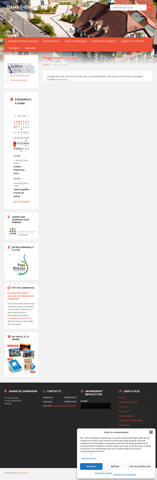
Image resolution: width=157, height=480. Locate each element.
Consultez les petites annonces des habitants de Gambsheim (20, 296)
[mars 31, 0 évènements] (17, 128)
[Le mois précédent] (27, 116)
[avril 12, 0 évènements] (28, 133)
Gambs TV (123, 407)
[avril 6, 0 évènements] (14, 133)
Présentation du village (23, 41)
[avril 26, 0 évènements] (28, 144)
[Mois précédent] (15, 116)
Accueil (46, 65)
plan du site (61, 79)
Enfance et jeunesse (104, 41)
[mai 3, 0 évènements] (28, 149)
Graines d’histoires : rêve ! (19, 170)
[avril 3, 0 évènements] (23, 128)
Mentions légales (126, 416)
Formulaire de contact (128, 402)
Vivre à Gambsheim (75, 41)
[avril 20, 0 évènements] (14, 144)
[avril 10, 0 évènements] (23, 133)
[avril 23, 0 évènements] (21, 144)
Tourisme (13, 48)
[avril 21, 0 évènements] (17, 144)
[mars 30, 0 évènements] (14, 128)
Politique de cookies (103, 473)
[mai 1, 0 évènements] (23, 149)
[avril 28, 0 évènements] (17, 149)
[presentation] (93, 422)
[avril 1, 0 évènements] (19, 128)
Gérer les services (88, 458)
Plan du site (124, 411)
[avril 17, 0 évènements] (23, 139)
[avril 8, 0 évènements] (19, 133)
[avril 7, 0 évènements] (17, 133)
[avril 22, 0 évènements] (19, 144)
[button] (151, 432)
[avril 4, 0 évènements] (26, 128)
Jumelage (30, 48)
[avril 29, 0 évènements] (19, 149)
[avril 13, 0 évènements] (14, 139)
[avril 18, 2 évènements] (26, 139)
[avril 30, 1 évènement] (21, 149)
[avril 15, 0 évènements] (19, 139)
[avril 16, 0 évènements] (21, 139)
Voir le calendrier (21, 201)
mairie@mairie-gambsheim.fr (19, 318)
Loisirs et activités (132, 41)
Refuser (115, 466)
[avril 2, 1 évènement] (21, 128)
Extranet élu (124, 425)
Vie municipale (51, 41)
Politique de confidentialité (124, 475)
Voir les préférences (140, 466)
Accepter (91, 466)
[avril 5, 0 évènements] (28, 128)
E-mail (84, 401)
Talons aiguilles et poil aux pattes (21, 192)
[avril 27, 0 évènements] (14, 149)
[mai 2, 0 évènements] (26, 149)
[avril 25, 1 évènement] (26, 144)
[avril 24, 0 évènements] (23, 144)
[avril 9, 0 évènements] (21, 133)
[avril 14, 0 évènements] (17, 139)
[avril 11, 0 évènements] (26, 133)
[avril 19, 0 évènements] (28, 139)
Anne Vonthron (22, 473)
